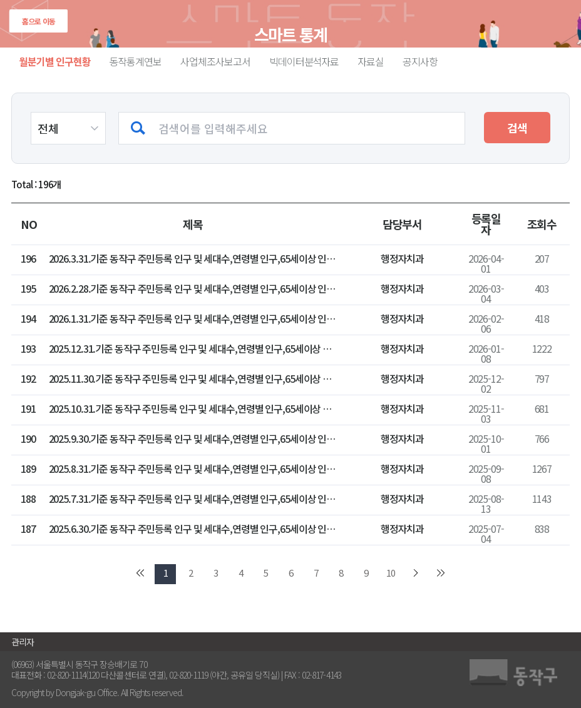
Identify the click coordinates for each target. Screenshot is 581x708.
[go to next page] (415, 574)
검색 (517, 127)
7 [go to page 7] (316, 572)
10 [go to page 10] (390, 572)
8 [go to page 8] (341, 572)
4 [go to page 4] (241, 572)
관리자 (22, 641)
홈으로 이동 (38, 21)
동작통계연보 (136, 61)
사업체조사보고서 (215, 61)
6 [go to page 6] (291, 572)
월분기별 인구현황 (55, 61)
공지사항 (420, 61)
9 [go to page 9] (366, 572)
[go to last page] (440, 574)
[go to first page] (140, 574)
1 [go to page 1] (165, 572)
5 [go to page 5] (266, 572)
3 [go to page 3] (215, 572)
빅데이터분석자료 (304, 61)
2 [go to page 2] (190, 572)
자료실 (370, 61)
